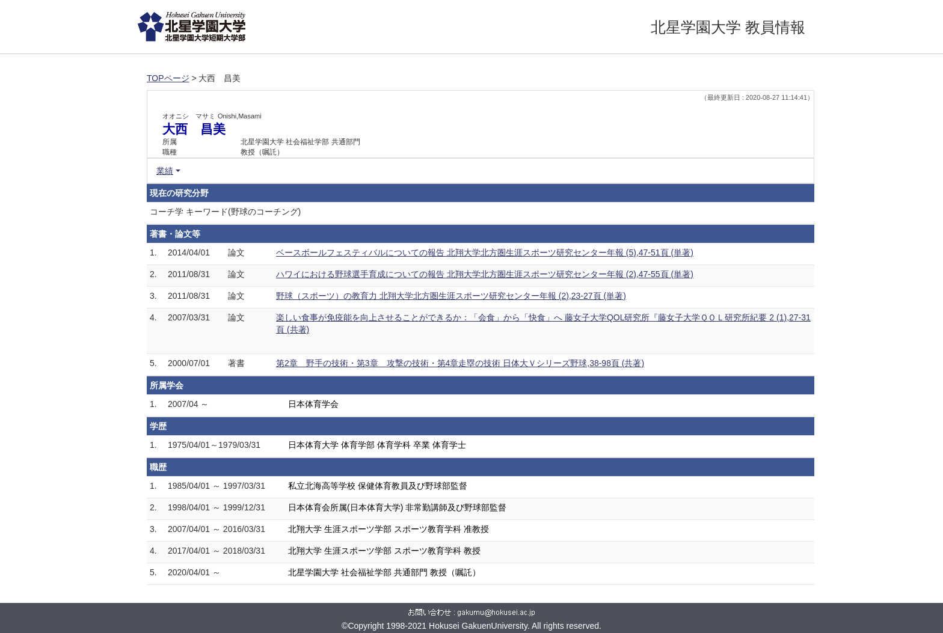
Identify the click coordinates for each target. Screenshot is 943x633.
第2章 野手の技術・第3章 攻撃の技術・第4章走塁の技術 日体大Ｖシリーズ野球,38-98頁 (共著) (460, 363)
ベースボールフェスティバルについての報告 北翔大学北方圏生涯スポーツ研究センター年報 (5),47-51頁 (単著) (484, 252)
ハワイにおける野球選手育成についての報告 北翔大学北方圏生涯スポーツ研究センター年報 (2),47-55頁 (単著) (484, 274)
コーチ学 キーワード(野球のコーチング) (225, 211)
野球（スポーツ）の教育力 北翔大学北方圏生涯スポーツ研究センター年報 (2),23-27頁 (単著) (451, 296)
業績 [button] (164, 171)
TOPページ (168, 78)
